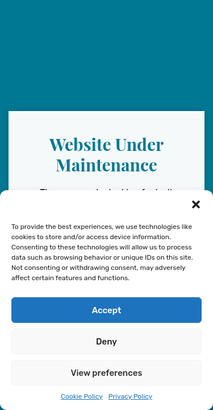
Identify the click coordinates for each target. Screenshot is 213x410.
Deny (106, 342)
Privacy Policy (130, 396)
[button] (196, 204)
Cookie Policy (82, 396)
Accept (107, 310)
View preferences (107, 373)
